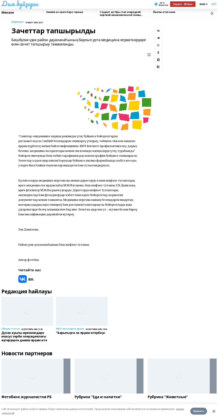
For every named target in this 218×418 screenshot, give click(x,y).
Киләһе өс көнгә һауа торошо (64, 12)
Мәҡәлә (7, 12)
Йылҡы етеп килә (164, 12)
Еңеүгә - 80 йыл (182, 4)
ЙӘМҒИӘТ (17, 22)
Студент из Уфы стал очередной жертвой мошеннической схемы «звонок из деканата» (120, 13)
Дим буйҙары (19, 3)
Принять (198, 411)
